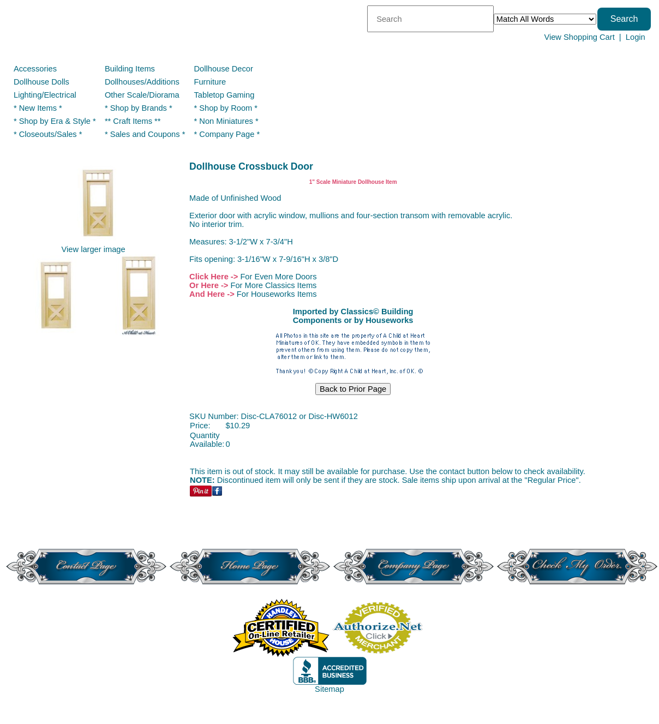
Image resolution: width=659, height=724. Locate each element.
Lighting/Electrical (46, 95)
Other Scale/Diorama (142, 95)
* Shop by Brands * (138, 108)
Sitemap (329, 689)
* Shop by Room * (226, 108)
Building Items (130, 68)
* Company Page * (227, 134)
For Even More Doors (278, 276)
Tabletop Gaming (224, 95)
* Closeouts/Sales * (48, 134)
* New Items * (38, 108)
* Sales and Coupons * (145, 134)
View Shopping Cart (579, 37)
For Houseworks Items (277, 294)
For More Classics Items (273, 285)
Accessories (35, 68)
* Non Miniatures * (226, 121)
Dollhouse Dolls (41, 81)
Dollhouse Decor (223, 68)
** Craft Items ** (133, 121)
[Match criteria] (545, 19)
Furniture (210, 81)
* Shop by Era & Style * (55, 121)
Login (635, 37)
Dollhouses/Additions (142, 81)
